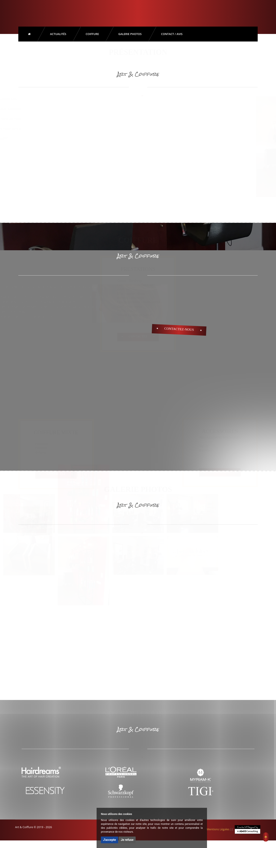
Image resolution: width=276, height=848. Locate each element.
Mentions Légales (218, 829)
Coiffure (92, 34)
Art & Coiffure (47, 12)
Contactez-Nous (179, 329)
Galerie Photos (130, 34)
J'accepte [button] (109, 840)
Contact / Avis (172, 34)
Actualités (58, 34)
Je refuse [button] (127, 840)
